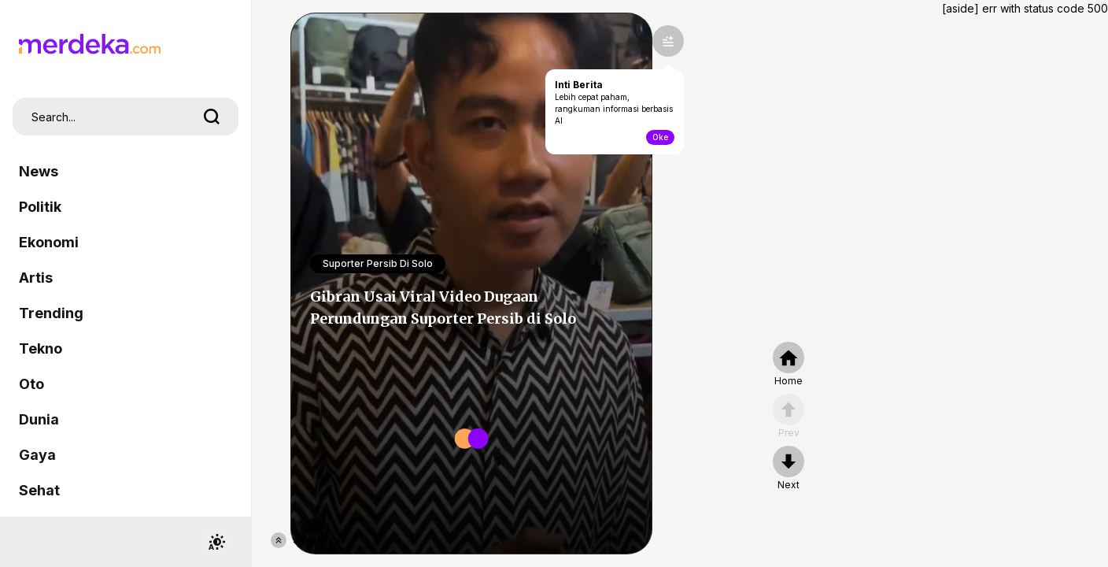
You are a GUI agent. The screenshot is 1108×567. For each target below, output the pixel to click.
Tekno (40, 348)
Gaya (37, 455)
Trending (51, 313)
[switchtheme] (216, 542)
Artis (36, 277)
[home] (788, 364)
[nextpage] (788, 468)
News (38, 171)
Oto (31, 384)
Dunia (39, 419)
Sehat (39, 490)
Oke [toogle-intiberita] (660, 137)
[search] (211, 116)
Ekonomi (49, 242)
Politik (40, 206)
